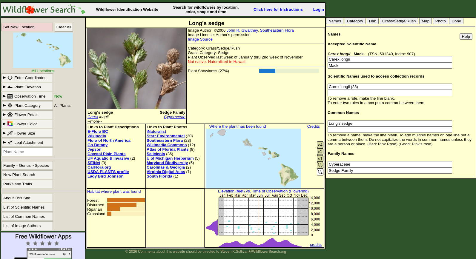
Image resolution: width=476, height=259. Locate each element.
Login (318, 9)
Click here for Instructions (278, 9)
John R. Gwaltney (242, 30)
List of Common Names (24, 216)
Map (425, 21)
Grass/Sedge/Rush (399, 21)
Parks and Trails (17, 184)
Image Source (200, 39)
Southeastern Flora (277, 30)
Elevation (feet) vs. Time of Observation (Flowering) (263, 191)
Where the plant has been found (237, 126)
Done (456, 21)
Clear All (63, 27)
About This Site (16, 198)
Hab (372, 21)
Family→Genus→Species (26, 165)
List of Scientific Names (24, 207)
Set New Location (18, 27)
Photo (440, 21)
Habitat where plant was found (114, 191)
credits (316, 244)
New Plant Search (19, 174)
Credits (313, 126)
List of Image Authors (22, 225)
